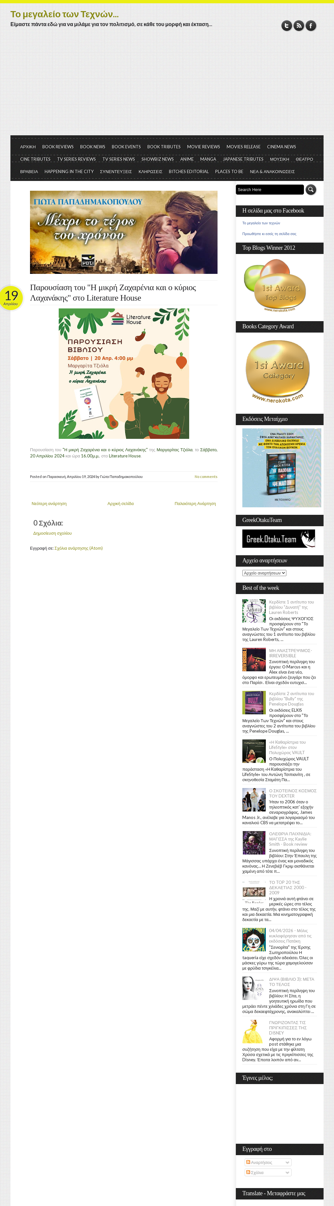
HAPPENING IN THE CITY (69, 171)
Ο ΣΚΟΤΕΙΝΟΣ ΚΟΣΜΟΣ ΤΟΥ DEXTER (293, 793)
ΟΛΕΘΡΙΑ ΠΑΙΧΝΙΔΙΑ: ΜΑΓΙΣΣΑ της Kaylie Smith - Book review (290, 839)
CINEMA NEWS (281, 146)
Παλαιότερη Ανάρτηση (195, 503)
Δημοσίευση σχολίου (52, 533)
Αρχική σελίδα (121, 503)
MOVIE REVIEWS (203, 146)
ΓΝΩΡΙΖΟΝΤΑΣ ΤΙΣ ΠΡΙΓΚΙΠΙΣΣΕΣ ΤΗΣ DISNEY (288, 1027)
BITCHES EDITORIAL (189, 171)
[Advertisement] (167, 86)
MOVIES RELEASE (244, 146)
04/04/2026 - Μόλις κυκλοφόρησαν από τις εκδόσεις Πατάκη (290, 936)
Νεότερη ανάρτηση (49, 503)
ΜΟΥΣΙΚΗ (279, 159)
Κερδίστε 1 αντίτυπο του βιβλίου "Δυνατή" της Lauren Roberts (291, 607)
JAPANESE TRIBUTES (243, 159)
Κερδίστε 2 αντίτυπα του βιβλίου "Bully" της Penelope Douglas (291, 699)
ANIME (187, 159)
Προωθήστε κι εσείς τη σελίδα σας (269, 234)
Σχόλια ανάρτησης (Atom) (78, 548)
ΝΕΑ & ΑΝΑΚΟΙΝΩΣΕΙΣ (272, 171)
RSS (299, 26)
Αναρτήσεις (259, 1162)
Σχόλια (255, 1172)
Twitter (287, 26)
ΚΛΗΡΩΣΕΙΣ (151, 171)
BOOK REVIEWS (58, 146)
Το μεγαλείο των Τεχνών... (64, 13)
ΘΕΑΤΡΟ (304, 159)
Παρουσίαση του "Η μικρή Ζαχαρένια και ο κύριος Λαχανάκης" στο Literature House (113, 293)
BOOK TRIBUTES (164, 146)
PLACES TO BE (229, 171)
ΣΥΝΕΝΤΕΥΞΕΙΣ (116, 171)
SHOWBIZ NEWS (158, 159)
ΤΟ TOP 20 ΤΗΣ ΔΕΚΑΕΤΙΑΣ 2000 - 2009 (288, 887)
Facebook (311, 26)
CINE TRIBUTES (35, 159)
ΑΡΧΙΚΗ (28, 146)
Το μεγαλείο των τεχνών (261, 223)
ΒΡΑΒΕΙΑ (29, 171)
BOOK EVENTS (126, 146)
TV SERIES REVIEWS (76, 159)
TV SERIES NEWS (118, 159)
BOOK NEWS (92, 146)
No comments (206, 476)
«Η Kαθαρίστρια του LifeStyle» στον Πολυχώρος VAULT (287, 747)
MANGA (208, 159)
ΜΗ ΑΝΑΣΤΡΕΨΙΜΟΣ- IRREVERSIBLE (290, 653)
